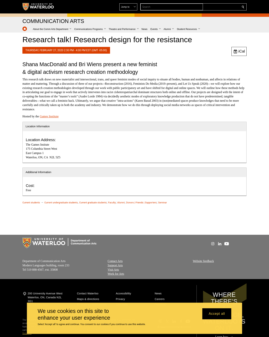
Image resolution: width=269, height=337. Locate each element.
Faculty (112, 202)
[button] (216, 7)
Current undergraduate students (61, 202)
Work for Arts (116, 274)
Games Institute (49, 116)
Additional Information (38, 172)
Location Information (38, 126)
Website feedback (203, 261)
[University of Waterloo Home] (38, 6)
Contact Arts (115, 261)
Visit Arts (113, 269)
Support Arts (115, 265)
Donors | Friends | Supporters (141, 202)
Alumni (121, 202)
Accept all (217, 314)
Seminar (162, 202)
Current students (31, 202)
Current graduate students (92, 202)
